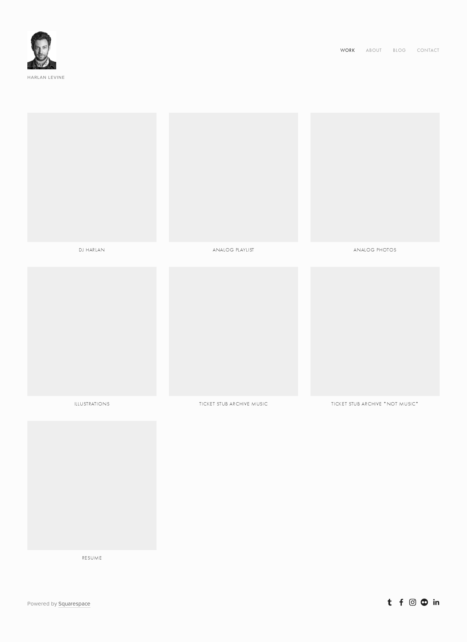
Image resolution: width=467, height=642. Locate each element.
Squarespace (74, 603)
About (374, 50)
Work (347, 50)
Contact (428, 50)
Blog (399, 50)
